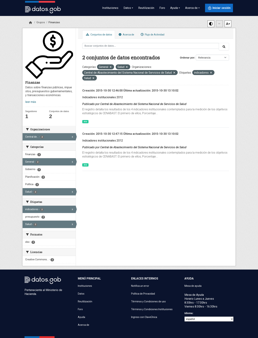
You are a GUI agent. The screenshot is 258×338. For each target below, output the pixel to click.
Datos (81, 293)
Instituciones (110, 8)
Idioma (188, 313)
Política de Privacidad (143, 293)
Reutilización (146, 8)
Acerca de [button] (191, 8)
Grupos (40, 22)
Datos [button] (127, 8)
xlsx (85, 121)
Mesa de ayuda (192, 285)
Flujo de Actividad (152, 34)
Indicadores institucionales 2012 (102, 97)
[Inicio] (30, 22)
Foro (162, 8)
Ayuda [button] (174, 8)
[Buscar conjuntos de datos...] (150, 46)
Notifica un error (140, 285)
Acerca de (126, 34)
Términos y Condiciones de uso (148, 301)
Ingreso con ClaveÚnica (144, 317)
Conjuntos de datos (98, 34)
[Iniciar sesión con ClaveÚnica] (219, 8)
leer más (30, 102)
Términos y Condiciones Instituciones (152, 309)
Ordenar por (187, 57)
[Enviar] (224, 46)
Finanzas (54, 22)
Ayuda (81, 317)
